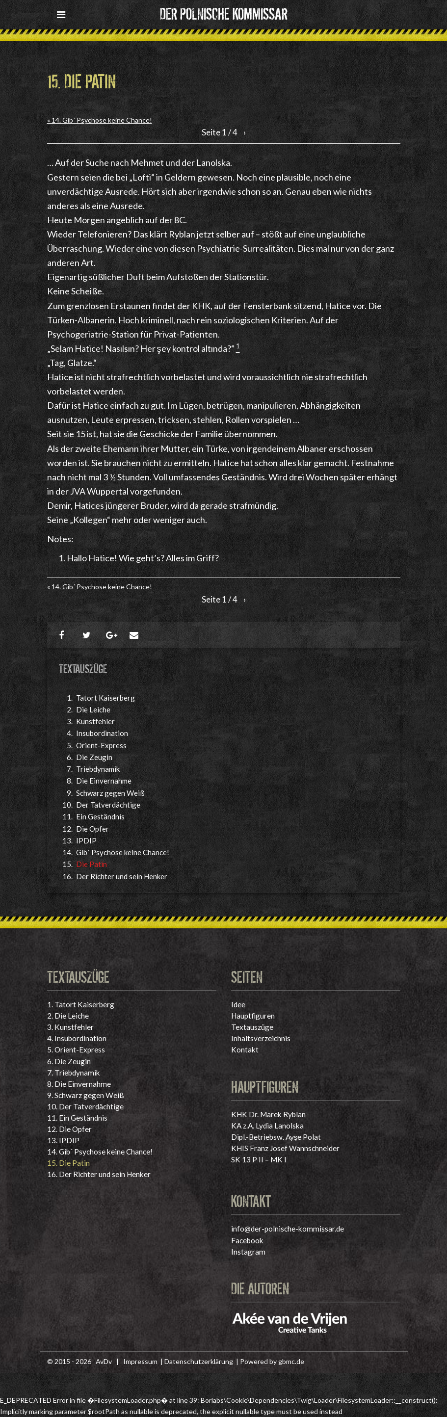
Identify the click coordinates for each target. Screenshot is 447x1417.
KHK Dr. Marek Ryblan (268, 1114)
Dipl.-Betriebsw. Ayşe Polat (276, 1136)
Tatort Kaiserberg (105, 697)
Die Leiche (93, 709)
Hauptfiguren (253, 1015)
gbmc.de (291, 1361)
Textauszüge (252, 1027)
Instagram (248, 1251)
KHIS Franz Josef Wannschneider (285, 1148)
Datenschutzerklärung (198, 1361)
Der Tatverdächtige (108, 804)
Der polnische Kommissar (224, 12)
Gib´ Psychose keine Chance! (122, 852)
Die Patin (91, 864)
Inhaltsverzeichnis (260, 1038)
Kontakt (245, 1049)
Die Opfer (92, 828)
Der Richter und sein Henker (121, 876)
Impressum (140, 1361)
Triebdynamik (98, 768)
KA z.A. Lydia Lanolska (267, 1125)
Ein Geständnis (100, 816)
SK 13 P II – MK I (259, 1159)
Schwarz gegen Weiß (110, 792)
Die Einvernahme (103, 780)
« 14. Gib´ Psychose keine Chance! (99, 120)
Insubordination (102, 733)
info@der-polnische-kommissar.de (287, 1228)
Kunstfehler (95, 721)
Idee (238, 1004)
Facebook (247, 1240)
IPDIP (86, 840)
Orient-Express (101, 745)
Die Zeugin (94, 757)
